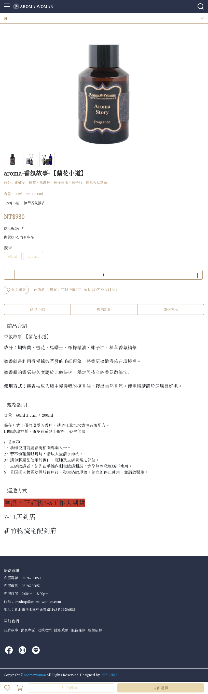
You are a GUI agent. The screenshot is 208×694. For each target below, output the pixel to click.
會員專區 (28, 630)
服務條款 (78, 630)
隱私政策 (61, 630)
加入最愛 (16, 290)
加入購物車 (71, 688)
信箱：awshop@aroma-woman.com (32, 601)
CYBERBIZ (109, 675)
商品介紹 (37, 309)
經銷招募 (95, 630)
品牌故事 (11, 630)
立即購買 (160, 688)
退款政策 (44, 630)
